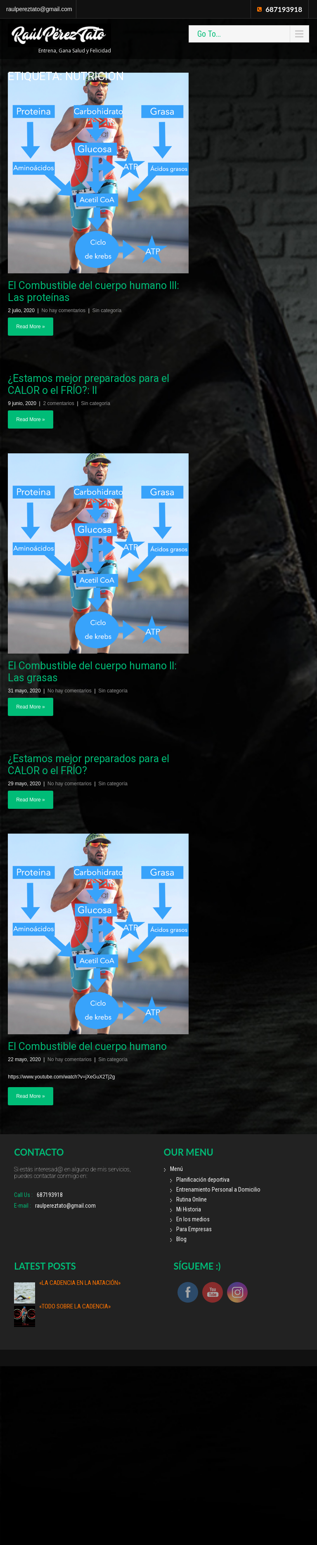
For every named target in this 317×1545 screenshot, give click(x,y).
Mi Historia (188, 1209)
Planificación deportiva (202, 1179)
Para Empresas (194, 1229)
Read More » (30, 326)
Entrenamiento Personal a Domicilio (218, 1189)
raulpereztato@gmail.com (39, 9)
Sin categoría (107, 310)
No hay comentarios (63, 310)
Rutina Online (191, 1199)
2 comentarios (58, 403)
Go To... (209, 34)
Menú (176, 1169)
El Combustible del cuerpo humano (87, 1046)
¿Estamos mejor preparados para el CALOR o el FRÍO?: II (88, 384)
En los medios (193, 1219)
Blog (181, 1239)
